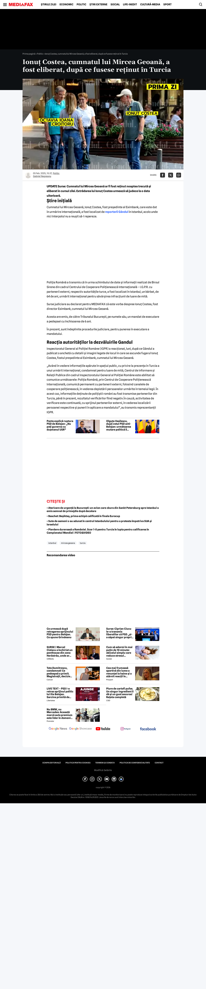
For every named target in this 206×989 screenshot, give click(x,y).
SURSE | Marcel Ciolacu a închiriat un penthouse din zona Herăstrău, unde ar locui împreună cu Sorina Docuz (60, 651)
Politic (81, 4)
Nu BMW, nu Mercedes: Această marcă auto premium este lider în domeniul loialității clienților (60, 713)
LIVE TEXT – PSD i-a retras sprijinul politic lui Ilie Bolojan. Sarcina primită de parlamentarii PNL (60, 693)
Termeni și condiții (105, 763)
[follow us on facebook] (148, 729)
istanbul (52, 543)
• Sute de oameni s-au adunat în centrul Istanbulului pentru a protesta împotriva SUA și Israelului (99, 523)
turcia (82, 543)
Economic (66, 4)
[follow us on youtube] (103, 729)
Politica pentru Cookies (78, 763)
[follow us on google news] (58, 729)
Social (115, 4)
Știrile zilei (48, 4)
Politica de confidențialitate (135, 763)
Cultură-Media (150, 4)
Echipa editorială (51, 763)
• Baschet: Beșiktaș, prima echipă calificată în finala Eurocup (83, 516)
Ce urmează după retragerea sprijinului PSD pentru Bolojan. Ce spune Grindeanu (60, 633)
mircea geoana (68, 543)
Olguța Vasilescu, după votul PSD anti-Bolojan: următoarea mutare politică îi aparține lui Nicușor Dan (118, 425)
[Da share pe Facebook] (162, 175)
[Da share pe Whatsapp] (178, 175)
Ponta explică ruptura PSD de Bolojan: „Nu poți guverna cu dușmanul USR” (60, 425)
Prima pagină (29, 53)
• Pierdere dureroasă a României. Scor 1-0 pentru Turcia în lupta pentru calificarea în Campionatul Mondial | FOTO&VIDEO (98, 531)
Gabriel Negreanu (42, 176)
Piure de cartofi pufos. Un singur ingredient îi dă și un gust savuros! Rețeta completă (120, 693)
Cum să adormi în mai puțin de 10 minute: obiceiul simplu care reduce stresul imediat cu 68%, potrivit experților (119, 651)
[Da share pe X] (170, 175)
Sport (167, 4)
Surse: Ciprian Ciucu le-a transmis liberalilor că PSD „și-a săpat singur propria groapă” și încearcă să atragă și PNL (119, 633)
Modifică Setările (103, 770)
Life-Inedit (130, 4)
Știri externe (98, 4)
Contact (159, 763)
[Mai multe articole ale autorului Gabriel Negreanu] (28, 175)
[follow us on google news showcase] (80, 729)
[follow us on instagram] (125, 729)
